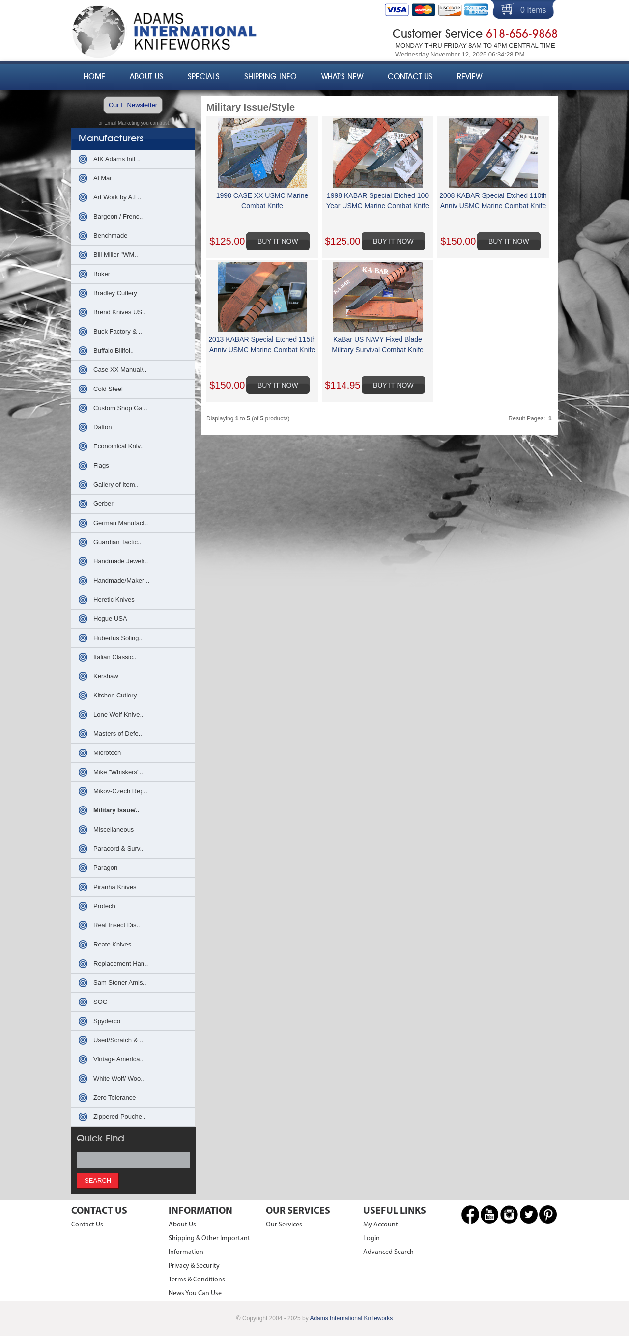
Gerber (103, 503)
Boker (101, 274)
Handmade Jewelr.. (120, 561)
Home (94, 77)
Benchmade (110, 235)
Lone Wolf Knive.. (118, 714)
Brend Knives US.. (119, 312)
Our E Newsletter (133, 105)
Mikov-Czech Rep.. (120, 791)
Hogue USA (110, 618)
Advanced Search (388, 1252)
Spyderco (106, 1021)
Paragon (105, 867)
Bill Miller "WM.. (115, 254)
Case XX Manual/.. (119, 369)
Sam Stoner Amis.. (119, 982)
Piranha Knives (114, 887)
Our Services (284, 1224)
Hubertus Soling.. (118, 637)
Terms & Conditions (197, 1279)
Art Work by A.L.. (117, 197)
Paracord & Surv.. (118, 848)
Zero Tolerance (114, 1097)
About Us (146, 77)
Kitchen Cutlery (115, 695)
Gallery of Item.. (116, 484)
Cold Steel (108, 388)
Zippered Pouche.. (119, 1116)
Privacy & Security (194, 1266)
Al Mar (102, 178)
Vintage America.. (118, 1059)
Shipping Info (270, 77)
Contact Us (410, 77)
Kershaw (105, 676)
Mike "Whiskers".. (118, 772)
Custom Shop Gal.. (120, 408)
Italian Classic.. (114, 657)
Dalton (102, 427)
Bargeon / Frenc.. (118, 216)
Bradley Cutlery (115, 293)
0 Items (533, 10)
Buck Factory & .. (117, 331)
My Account (380, 1224)
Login (371, 1238)
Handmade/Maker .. (121, 580)
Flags (101, 465)
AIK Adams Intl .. (117, 159)
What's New (342, 77)
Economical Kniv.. (118, 446)
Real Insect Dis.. (116, 925)
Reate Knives (112, 944)
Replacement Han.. (120, 963)
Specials (204, 77)
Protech (104, 906)
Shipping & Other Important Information (209, 1245)
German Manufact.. (120, 523)
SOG (100, 1001)
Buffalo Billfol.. (113, 350)
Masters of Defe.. (117, 733)
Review (469, 77)
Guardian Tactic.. (117, 542)
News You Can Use (195, 1293)
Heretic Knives (114, 599)
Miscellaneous (113, 829)
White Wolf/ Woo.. (118, 1078)
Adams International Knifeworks (351, 1318)
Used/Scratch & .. (118, 1040)
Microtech (107, 752)
